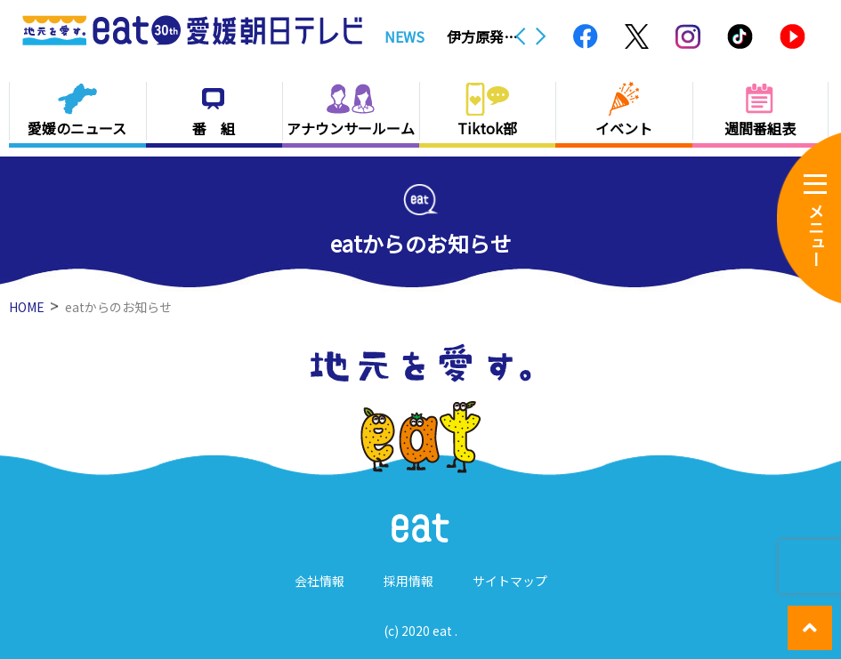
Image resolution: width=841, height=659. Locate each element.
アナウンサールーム (351, 128)
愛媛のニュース (77, 128)
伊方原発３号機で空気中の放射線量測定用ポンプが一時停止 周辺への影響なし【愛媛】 (482, 36)
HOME (26, 307)
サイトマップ (510, 581)
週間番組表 (760, 128)
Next (541, 36)
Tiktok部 (487, 128)
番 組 (213, 128)
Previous (520, 36)
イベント (623, 128)
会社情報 (319, 581)
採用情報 (408, 581)
